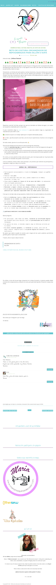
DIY (34, 47)
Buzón (17, 5)
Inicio (2, 5)
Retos (34, 5)
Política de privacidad (46, 5)
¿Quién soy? (9, 5)
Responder (50, 369)
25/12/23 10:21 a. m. (11, 357)
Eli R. (7, 372)
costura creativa (26, 47)
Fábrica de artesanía (15, 584)
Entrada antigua (47, 410)
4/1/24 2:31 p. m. (10, 373)
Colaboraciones (25, 5)
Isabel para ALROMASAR (12, 356)
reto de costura (40, 47)
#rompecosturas (15, 47)
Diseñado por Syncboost (25, 584)
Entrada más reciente (10, 410)
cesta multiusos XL (24, 130)
